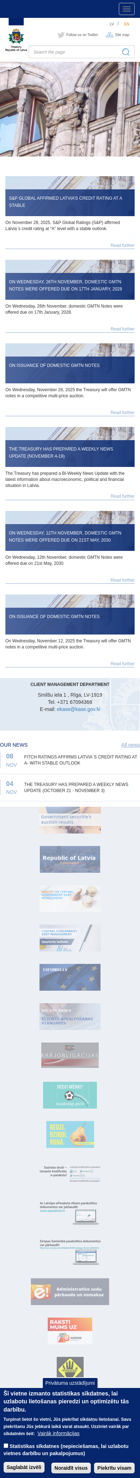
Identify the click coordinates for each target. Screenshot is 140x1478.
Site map (122, 35)
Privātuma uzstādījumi (70, 1392)
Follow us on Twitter (82, 35)
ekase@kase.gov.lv (78, 709)
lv (112, 24)
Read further (123, 245)
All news (130, 745)
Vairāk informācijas (58, 1442)
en (126, 24)
